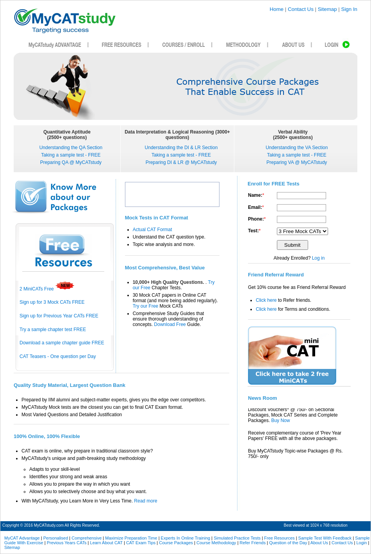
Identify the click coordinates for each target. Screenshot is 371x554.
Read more (145, 501)
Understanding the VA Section (297, 147)
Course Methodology (216, 542)
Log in (318, 258)
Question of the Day (288, 542)
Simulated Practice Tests (237, 538)
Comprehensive (86, 538)
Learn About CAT (106, 542)
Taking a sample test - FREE (70, 155)
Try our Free (146, 306)
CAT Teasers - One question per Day (58, 356)
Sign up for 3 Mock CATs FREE (52, 302)
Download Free (170, 324)
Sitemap (327, 9)
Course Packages (176, 542)
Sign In (349, 9)
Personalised (55, 538)
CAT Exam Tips (140, 542)
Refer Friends (253, 542)
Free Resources (279, 538)
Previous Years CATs (67, 542)
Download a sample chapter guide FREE (62, 343)
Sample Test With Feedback (325, 538)
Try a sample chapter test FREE (53, 329)
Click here (266, 300)
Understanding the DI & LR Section (181, 147)
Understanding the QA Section (70, 147)
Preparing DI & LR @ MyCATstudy (181, 162)
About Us (319, 542)
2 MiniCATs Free (47, 289)
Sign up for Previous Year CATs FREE (59, 316)
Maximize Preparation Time (131, 538)
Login (361, 542)
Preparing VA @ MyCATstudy (296, 162)
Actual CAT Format (152, 229)
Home (276, 9)
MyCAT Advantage (22, 538)
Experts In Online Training (185, 538)
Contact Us (301, 9)
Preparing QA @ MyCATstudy (71, 162)
